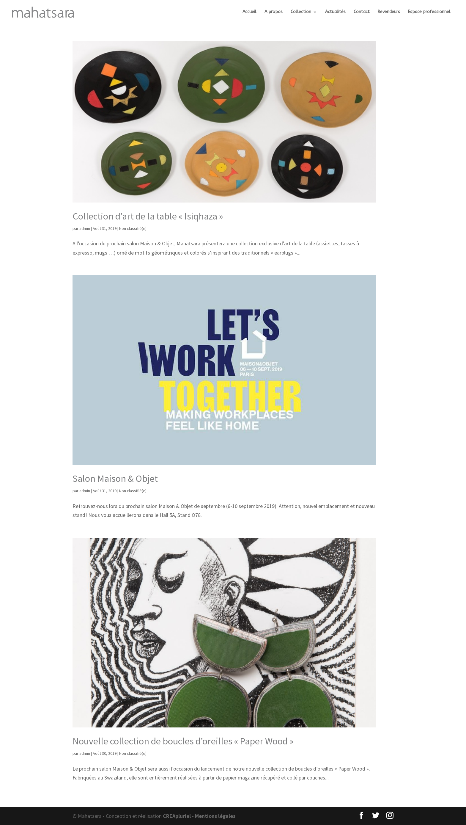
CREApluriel (177, 816)
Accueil (249, 12)
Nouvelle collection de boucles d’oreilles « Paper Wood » (183, 741)
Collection (301, 12)
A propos (274, 12)
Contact (362, 12)
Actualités (335, 12)
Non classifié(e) (133, 228)
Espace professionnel (429, 12)
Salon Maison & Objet (115, 478)
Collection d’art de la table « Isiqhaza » (148, 216)
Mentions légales (215, 816)
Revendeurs (389, 12)
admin (84, 228)
